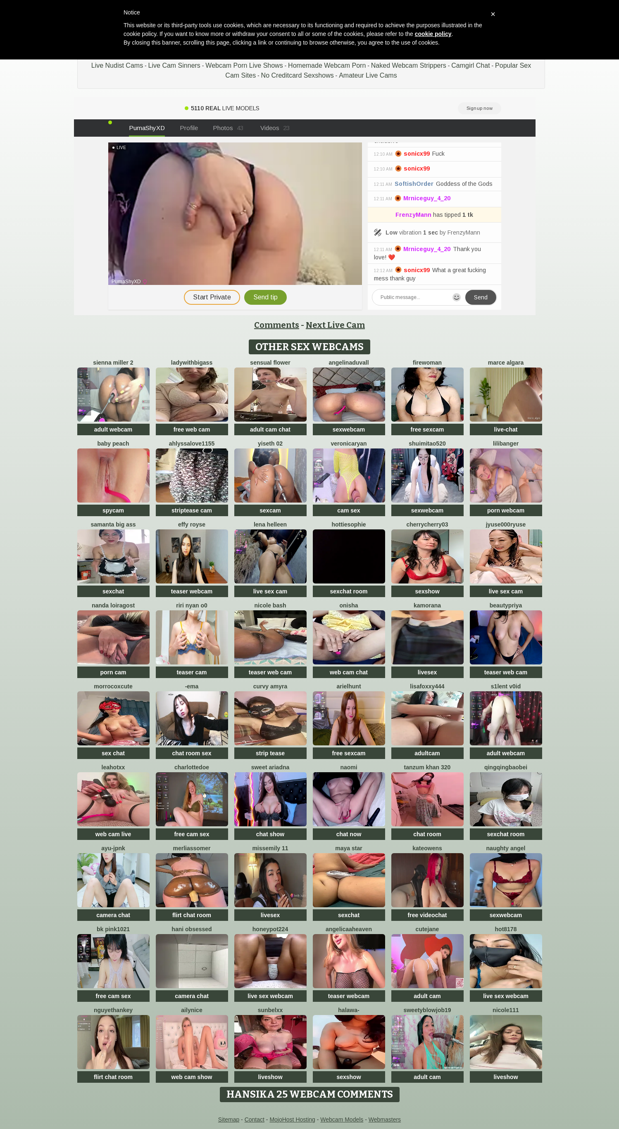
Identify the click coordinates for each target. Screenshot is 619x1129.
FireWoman (427, 362)
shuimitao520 (427, 443)
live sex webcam (270, 996)
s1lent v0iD (506, 686)
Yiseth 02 (270, 443)
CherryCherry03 (427, 524)
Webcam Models (341, 1119)
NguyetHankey (113, 1010)
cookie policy (433, 34)
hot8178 (506, 929)
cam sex (348, 510)
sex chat (113, 753)
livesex (427, 672)
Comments (276, 325)
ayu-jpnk (113, 848)
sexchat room (348, 591)
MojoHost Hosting (292, 1119)
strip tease (270, 753)
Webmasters (385, 1119)
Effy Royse (191, 524)
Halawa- (348, 1010)
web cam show (191, 1077)
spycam (113, 510)
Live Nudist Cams (117, 65)
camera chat (113, 915)
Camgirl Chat (470, 65)
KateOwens (427, 848)
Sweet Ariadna (270, 767)
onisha (348, 605)
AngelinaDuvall (349, 362)
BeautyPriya (506, 605)
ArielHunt (348, 686)
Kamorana (427, 605)
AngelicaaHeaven (349, 929)
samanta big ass (113, 524)
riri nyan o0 (191, 605)
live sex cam (270, 591)
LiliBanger (506, 443)
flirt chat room (191, 915)
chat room (427, 834)
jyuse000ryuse (506, 524)
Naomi (348, 767)
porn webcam (505, 510)
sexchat (113, 591)
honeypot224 (270, 929)
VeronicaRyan (349, 443)
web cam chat (349, 672)
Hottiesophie (348, 524)
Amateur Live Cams (368, 75)
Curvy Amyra (270, 686)
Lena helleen (270, 524)
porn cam (113, 672)
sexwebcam (349, 429)
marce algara (506, 362)
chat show (270, 834)
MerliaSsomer (191, 848)
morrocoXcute (113, 686)
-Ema (192, 686)
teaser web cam (270, 672)
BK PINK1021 (113, 929)
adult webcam (113, 429)
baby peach (113, 443)
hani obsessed (191, 929)
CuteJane (427, 929)
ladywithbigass (191, 362)
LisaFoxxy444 (427, 686)
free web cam (192, 429)
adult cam (427, 996)
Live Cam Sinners (174, 65)
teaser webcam (191, 591)
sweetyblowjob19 (427, 1010)
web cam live (113, 834)
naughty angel (506, 848)
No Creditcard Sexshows (297, 75)
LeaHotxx (113, 767)
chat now (349, 834)
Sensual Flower (270, 362)
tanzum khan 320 (427, 767)
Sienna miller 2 (113, 362)
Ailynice (191, 1010)
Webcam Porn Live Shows (244, 65)
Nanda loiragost (113, 605)
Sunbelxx (270, 1010)
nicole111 (506, 1010)
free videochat (427, 915)
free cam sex (192, 834)
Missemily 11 (270, 848)
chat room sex (192, 753)
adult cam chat (270, 429)
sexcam (270, 510)
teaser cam (191, 672)
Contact (254, 1119)
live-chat (506, 429)
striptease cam (191, 510)
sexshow (427, 591)
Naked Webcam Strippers (408, 65)
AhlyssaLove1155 (192, 443)
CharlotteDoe (191, 767)
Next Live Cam (335, 325)
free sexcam (427, 429)
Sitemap (228, 1119)
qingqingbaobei (505, 767)
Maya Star (348, 848)
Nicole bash (270, 605)
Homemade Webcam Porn (327, 65)
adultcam (427, 753)
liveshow (270, 1077)
